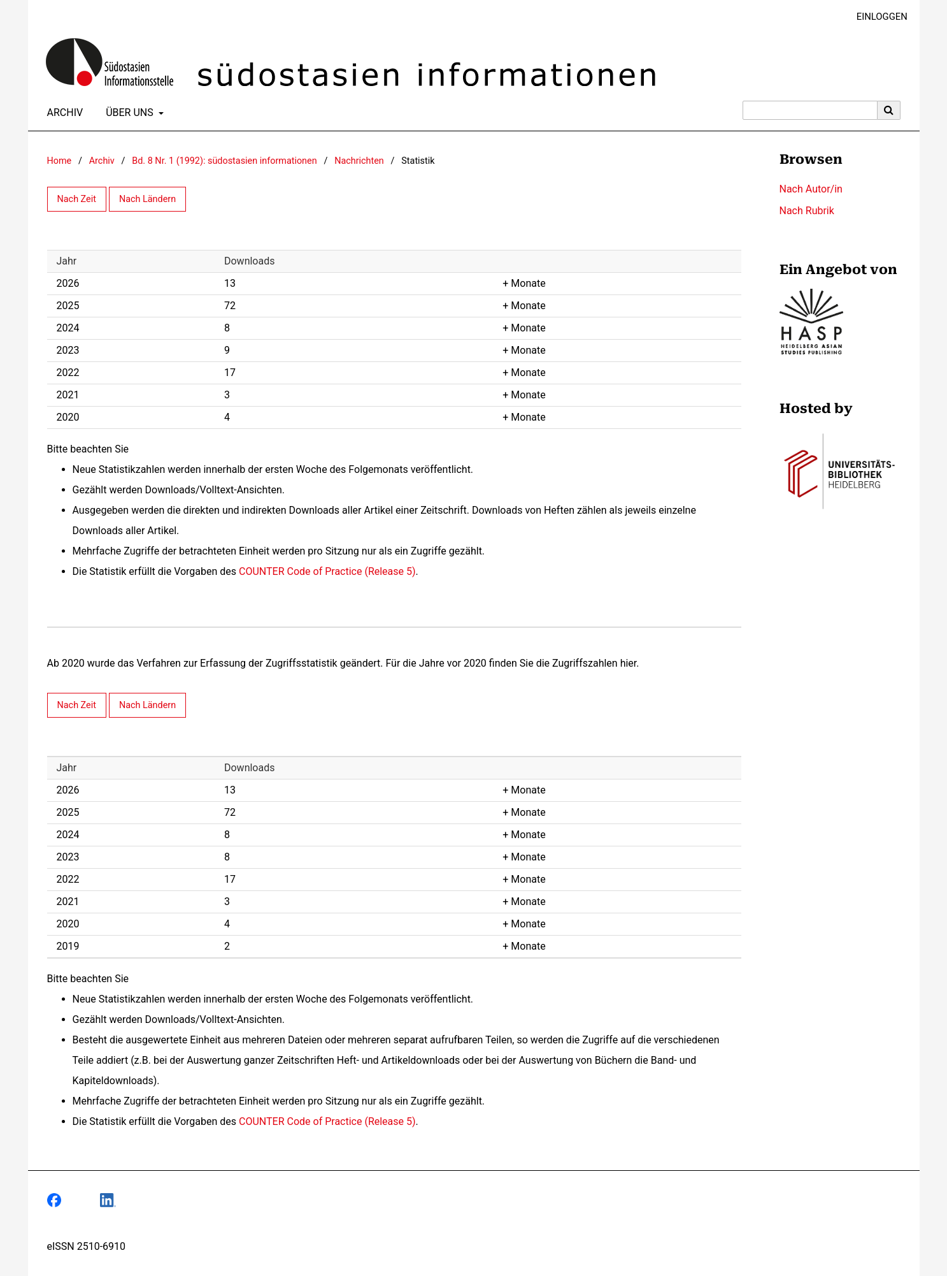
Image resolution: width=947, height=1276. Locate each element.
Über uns (128, 113)
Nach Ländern (147, 199)
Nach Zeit (76, 199)
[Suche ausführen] (889, 110)
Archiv (62, 113)
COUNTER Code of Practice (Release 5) (327, 571)
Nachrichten (359, 161)
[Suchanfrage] (810, 110)
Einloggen (877, 17)
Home (59, 161)
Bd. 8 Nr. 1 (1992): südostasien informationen (224, 161)
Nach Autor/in (811, 189)
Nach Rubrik (807, 211)
